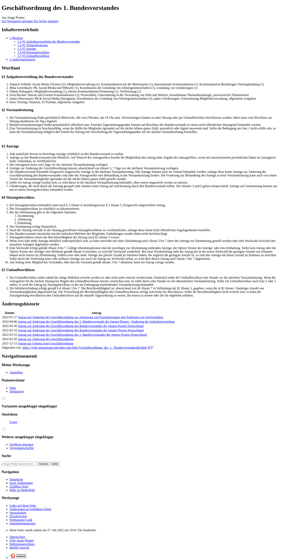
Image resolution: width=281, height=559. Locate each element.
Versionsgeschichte (22, 448)
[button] (3, 398)
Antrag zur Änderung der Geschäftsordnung (46, 339)
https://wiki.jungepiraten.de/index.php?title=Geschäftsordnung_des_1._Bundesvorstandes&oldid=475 (88, 347)
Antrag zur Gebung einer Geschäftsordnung (45, 343)
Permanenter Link (21, 519)
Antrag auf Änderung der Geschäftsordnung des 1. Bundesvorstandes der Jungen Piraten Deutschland (82, 334)
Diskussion (17, 391)
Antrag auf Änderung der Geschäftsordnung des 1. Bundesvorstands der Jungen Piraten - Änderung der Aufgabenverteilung (96, 321)
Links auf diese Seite (23, 505)
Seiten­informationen (22, 523)
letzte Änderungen (21, 483)
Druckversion (18, 516)
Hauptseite (16, 479)
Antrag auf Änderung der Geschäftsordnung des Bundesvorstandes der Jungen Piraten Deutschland (81, 326)
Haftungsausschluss (22, 544)
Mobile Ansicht (19, 547)
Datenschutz (17, 537)
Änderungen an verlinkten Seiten (30, 509)
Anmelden (16, 372)
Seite (13, 388)
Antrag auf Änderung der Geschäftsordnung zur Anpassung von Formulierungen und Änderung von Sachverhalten (90, 317)
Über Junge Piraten (22, 540)
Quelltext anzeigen (21, 425)
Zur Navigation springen (17, 21)
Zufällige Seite (19, 486)
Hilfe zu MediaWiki (22, 490)
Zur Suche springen (45, 21)
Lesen (13, 422)
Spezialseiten (18, 512)
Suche (6, 456)
